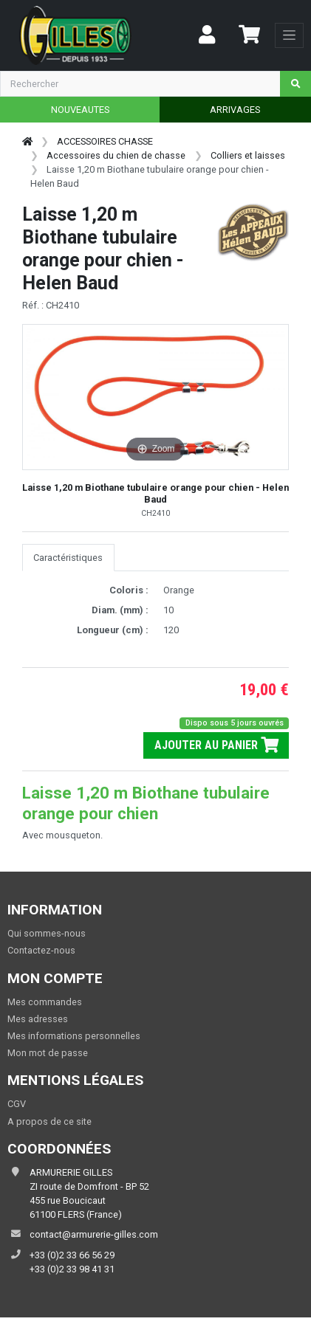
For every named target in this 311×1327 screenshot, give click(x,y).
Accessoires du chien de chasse (116, 155)
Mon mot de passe (47, 1052)
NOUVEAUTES (80, 109)
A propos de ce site (49, 1121)
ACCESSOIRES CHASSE (105, 141)
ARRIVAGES (235, 109)
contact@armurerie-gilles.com (94, 1234)
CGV (16, 1103)
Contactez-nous (41, 950)
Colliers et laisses (248, 155)
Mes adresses (37, 1018)
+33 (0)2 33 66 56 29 (72, 1255)
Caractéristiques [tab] (68, 557)
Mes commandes (44, 1001)
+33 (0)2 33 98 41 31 (72, 1269)
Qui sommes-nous (46, 933)
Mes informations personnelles (73, 1035)
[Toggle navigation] (289, 35)
